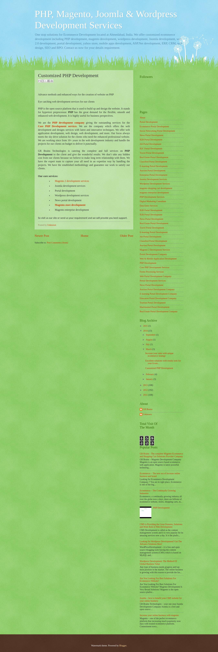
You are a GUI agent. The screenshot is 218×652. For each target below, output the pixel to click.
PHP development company (68, 122)
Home (84, 235)
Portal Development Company (153, 254)
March (149, 349)
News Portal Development (151, 135)
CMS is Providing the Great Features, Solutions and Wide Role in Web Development (161, 525)
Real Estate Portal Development (154, 157)
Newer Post (42, 235)
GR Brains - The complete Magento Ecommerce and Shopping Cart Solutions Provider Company (161, 455)
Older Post (126, 235)
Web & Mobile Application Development (158, 258)
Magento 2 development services (72, 181)
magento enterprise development (154, 192)
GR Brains (148, 409)
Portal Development (149, 122)
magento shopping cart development (156, 188)
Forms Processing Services (152, 272)
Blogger (122, 645)
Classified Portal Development (153, 161)
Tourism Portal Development (153, 303)
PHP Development (148, 263)
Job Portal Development (150, 144)
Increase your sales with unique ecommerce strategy (159, 354)
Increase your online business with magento (159, 615)
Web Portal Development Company (155, 276)
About (142, 117)
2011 (145, 395)
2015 (145, 326)
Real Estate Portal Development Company (159, 311)
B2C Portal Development (151, 148)
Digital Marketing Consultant (153, 201)
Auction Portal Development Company (157, 289)
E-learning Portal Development (154, 166)
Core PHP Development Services (154, 267)
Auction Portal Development (152, 170)
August (149, 339)
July (148, 344)
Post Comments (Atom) (57, 242)
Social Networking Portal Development (157, 131)
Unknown (147, 414)
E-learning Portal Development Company (158, 294)
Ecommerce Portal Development (154, 126)
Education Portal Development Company (158, 298)
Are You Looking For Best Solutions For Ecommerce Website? (158, 579)
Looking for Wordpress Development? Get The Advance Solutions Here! (161, 542)
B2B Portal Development (151, 139)
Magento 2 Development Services (155, 250)
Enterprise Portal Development (153, 175)
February (150, 374)
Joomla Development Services (153, 179)
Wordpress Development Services (155, 184)
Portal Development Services (153, 281)
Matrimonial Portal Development (154, 307)
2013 (145, 385)
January (149, 379)
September (151, 335)
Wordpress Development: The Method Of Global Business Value (158, 562)
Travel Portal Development (152, 153)
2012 (145, 390)
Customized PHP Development (159, 368)
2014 (145, 331)
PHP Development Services (152, 197)
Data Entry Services (149, 206)
